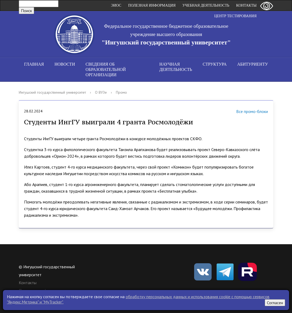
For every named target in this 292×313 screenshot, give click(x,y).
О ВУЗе (101, 92)
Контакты (246, 5)
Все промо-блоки (245, 112)
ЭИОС (116, 5)
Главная (34, 64)
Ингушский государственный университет (52, 92)
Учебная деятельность (205, 5)
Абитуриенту (252, 64)
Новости (64, 64)
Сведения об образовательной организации (105, 69)
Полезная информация (152, 5)
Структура (214, 64)
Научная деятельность (175, 67)
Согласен (275, 302)
